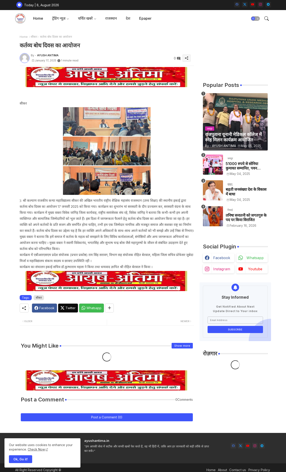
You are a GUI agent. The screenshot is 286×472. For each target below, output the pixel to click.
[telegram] (268, 4)
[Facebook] (44, 308)
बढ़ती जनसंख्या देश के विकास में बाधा (246, 191)
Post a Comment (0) (106, 417)
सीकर (34, 36)
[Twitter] (68, 308)
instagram (221, 269)
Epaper (145, 18)
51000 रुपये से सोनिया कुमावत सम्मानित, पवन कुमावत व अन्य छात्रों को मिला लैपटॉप (246, 166)
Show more (182, 345)
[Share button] (109, 308)
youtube (255, 269)
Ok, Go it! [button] (20, 459)
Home (38, 18)
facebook (221, 258)
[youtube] (252, 4)
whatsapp (255, 258)
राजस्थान (111, 18)
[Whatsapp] (91, 308)
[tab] (38, 18)
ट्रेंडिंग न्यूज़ (58, 18)
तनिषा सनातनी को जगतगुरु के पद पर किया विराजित (246, 217)
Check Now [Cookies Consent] (36, 449)
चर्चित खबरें (85, 18)
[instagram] (260, 4)
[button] (255, 18)
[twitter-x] (245, 4)
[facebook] (237, 4)
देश (128, 18)
